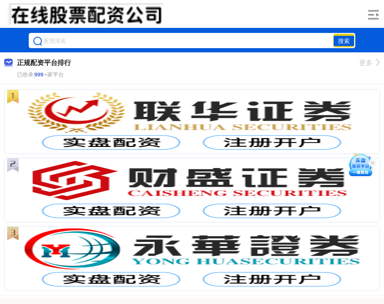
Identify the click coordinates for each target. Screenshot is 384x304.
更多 (369, 62)
